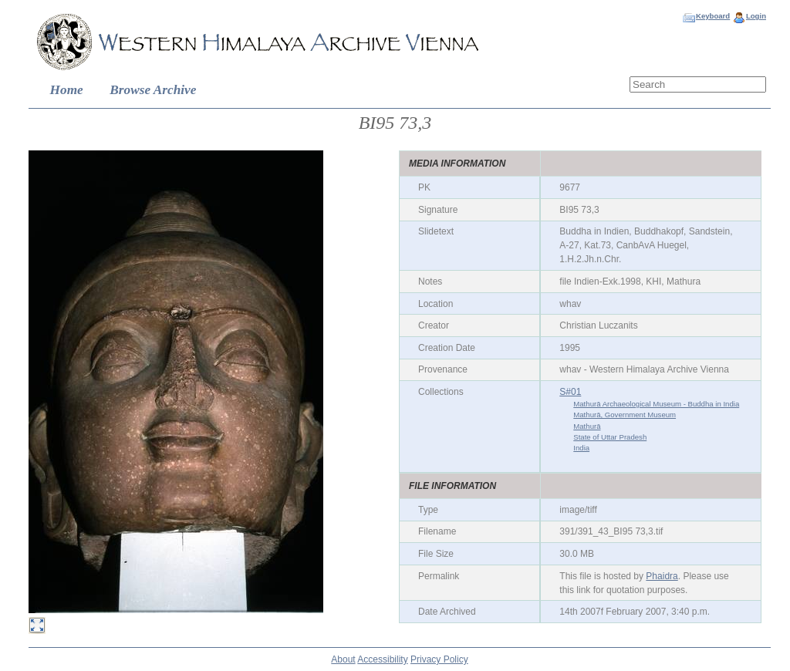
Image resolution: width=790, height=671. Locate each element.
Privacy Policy (439, 659)
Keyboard (713, 16)
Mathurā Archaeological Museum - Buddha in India (656, 404)
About (343, 659)
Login (756, 16)
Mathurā (586, 426)
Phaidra (661, 576)
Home (66, 90)
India (581, 447)
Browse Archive (153, 90)
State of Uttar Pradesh (610, 437)
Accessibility (382, 659)
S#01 (570, 391)
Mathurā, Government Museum (624, 414)
